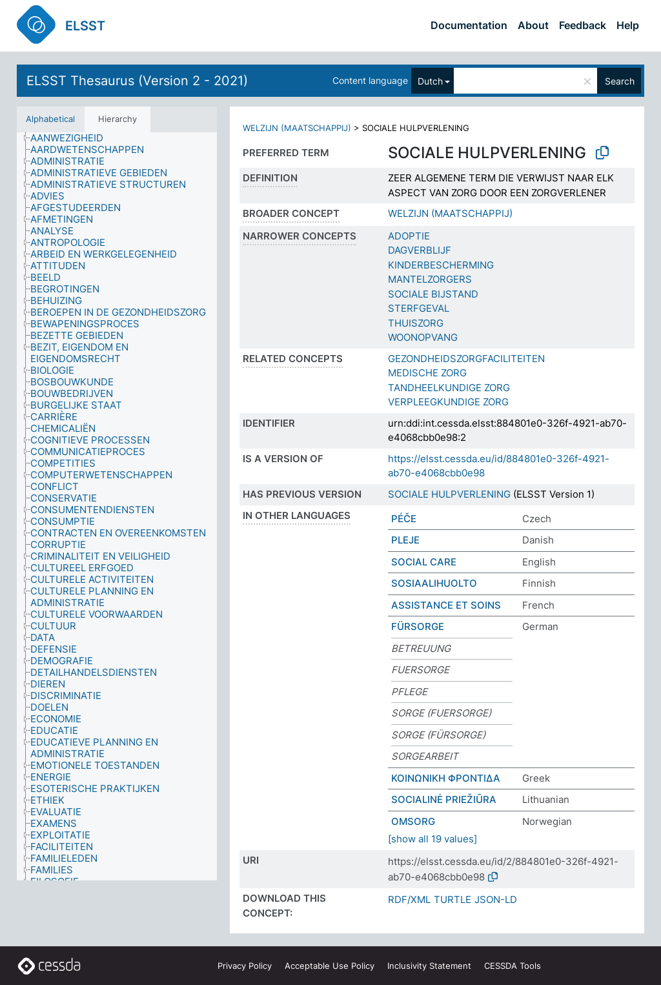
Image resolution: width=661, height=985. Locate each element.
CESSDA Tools (512, 965)
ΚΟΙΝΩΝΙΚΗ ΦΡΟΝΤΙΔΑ (445, 778)
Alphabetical (50, 119)
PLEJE (405, 540)
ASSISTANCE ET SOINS (446, 605)
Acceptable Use (329, 965)
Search (620, 81)
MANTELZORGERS (430, 279)
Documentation (469, 25)
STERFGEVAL (418, 308)
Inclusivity (429, 965)
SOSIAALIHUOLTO (434, 583)
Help (627, 25)
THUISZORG (415, 323)
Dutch (430, 81)
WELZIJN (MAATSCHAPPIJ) (297, 128)
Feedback (582, 25)
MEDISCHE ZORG (427, 373)
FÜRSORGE (417, 626)
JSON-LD (495, 899)
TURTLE (452, 899)
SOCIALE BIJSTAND (433, 294)
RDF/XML (409, 899)
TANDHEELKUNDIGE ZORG (449, 387)
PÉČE (403, 519)
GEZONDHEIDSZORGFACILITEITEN (466, 358)
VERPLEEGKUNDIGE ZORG (448, 402)
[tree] (117, 506)
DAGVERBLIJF (419, 250)
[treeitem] (72, 138)
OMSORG (413, 821)
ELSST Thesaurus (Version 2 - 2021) (137, 80)
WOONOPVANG (423, 337)
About (533, 25)
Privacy (245, 965)
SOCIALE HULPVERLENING (449, 494)
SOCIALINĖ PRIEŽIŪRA (443, 799)
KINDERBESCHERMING (441, 265)
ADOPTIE (409, 236)
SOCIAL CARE (423, 562)
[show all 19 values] (432, 839)
